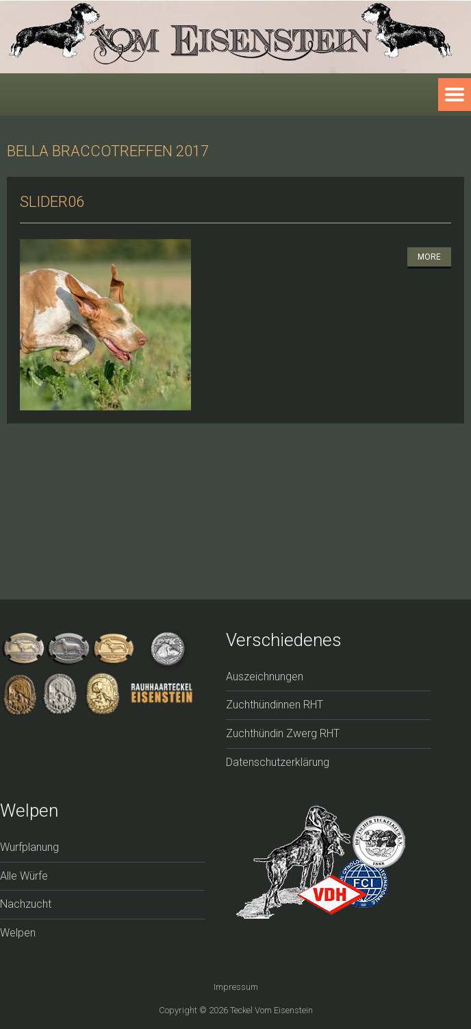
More (429, 257)
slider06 (52, 201)
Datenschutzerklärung (277, 762)
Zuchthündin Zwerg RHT (283, 733)
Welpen (18, 932)
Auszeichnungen (264, 676)
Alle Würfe (24, 875)
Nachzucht (25, 903)
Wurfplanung (29, 847)
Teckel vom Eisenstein (271, 1010)
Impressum (236, 987)
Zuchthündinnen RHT (274, 704)
